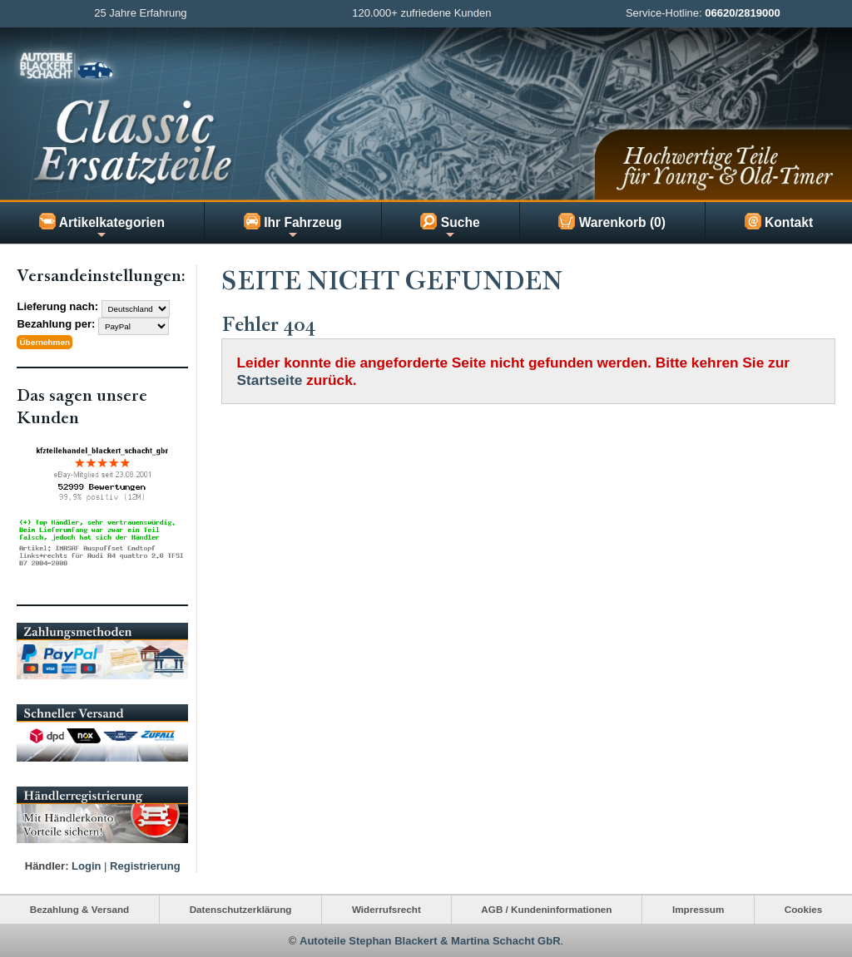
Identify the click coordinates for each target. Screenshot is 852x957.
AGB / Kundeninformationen (546, 909)
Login (86, 866)
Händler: (47, 866)
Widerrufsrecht (386, 909)
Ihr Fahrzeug (293, 227)
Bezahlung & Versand (80, 909)
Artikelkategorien (102, 227)
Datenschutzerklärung (241, 909)
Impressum (698, 909)
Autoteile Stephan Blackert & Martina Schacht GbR (430, 940)
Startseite (270, 380)
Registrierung (145, 866)
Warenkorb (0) (612, 221)
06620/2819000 (742, 13)
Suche (449, 227)
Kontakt (779, 221)
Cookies (803, 909)
